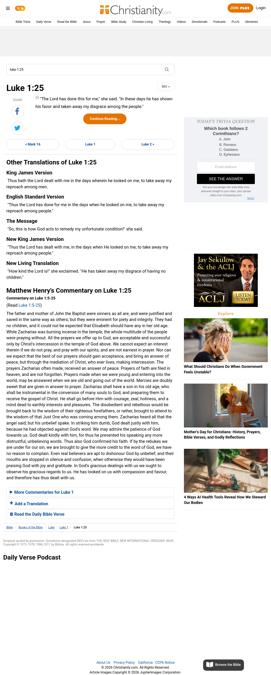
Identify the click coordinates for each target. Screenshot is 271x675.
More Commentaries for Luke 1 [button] (42, 492)
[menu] (8, 9)
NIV (166, 87)
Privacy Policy (124, 663)
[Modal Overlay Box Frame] (226, 159)
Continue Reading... (105, 119)
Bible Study (118, 21)
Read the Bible (67, 21)
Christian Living (142, 21)
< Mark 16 (32, 144)
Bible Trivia (23, 21)
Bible (9, 527)
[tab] (90, 492)
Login (261, 8)
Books (31, 527)
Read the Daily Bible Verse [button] (37, 514)
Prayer (100, 21)
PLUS (235, 21)
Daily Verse (43, 21)
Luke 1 (90, 144)
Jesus (87, 21)
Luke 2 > (148, 144)
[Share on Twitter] (17, 128)
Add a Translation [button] (29, 503)
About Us (103, 663)
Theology (165, 21)
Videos (181, 21)
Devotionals (199, 21)
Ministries (251, 21)
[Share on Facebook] (17, 111)
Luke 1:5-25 (29, 305)
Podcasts (219, 21)
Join (240, 8)
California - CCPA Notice (156, 663)
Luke (51, 527)
